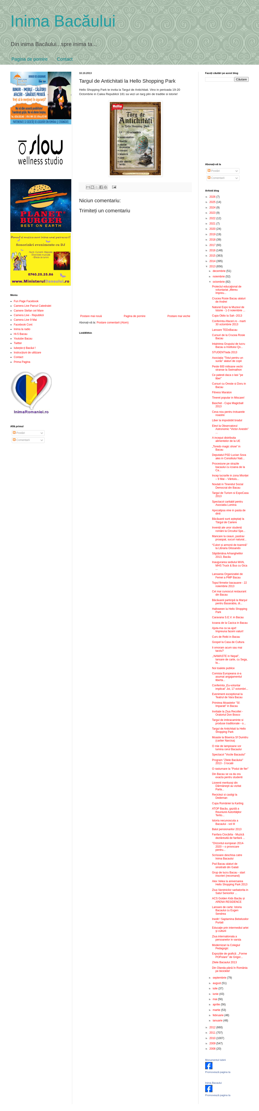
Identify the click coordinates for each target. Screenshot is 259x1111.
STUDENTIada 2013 (224, 352)
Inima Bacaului (213, 1082)
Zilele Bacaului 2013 (224, 962)
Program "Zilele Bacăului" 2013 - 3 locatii (227, 761)
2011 (212, 1032)
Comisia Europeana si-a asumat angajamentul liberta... (227, 677)
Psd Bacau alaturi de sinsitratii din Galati (225, 865)
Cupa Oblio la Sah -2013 (227, 315)
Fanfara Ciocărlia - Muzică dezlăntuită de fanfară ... (228, 836)
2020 (212, 228)
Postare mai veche (179, 316)
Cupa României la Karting (227, 803)
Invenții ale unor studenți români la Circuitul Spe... (228, 529)
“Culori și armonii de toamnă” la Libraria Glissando (229, 546)
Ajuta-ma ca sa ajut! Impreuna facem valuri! (227, 630)
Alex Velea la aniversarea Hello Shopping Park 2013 (229, 883)
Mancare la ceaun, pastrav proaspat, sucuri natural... (229, 538)
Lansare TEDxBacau (224, 329)
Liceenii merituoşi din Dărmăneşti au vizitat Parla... (226, 786)
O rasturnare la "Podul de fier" (230, 768)
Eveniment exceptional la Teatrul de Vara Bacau (227, 695)
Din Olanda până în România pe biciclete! (230, 969)
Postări (19, 433)
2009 (212, 1043)
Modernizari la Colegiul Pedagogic (226, 947)
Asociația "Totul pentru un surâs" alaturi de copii (227, 359)
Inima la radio (22, 329)
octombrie (219, 281)
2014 (212, 261)
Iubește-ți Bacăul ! (25, 348)
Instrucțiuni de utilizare (27, 352)
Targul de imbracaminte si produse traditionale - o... (229, 721)
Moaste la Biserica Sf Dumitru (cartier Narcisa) (230, 739)
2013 (212, 266)
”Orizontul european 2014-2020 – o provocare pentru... (228, 846)
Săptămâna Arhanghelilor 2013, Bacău (227, 555)
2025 (212, 202)
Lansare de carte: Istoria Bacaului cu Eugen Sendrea (227, 910)
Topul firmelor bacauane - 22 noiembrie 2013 (229, 584)
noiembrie (219, 276)
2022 (212, 218)
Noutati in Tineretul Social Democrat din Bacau (227, 486)
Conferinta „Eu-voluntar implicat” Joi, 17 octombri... (230, 687)
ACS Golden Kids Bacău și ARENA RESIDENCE (228, 900)
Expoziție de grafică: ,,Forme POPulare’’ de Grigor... (229, 955)
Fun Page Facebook (26, 301)
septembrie (220, 977)
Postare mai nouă (91, 316)
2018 (212, 239)
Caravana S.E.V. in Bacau (228, 617)
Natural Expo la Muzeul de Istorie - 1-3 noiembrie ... (228, 309)
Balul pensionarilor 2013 (227, 829)
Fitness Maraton (222, 392)
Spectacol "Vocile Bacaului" (228, 754)
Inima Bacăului (63, 21)
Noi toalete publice (223, 668)
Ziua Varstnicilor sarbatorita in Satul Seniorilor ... (230, 891)
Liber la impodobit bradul (227, 420)
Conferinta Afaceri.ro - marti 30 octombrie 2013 (229, 323)
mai (215, 999)
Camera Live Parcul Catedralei (32, 305)
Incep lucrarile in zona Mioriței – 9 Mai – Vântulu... (230, 477)
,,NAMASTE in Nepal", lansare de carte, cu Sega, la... (230, 659)
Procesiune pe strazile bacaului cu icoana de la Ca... (228, 467)
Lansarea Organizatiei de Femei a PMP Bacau (227, 575)
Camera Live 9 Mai (25, 319)
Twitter (18, 343)
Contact (65, 59)
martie (217, 1010)
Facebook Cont (23, 324)
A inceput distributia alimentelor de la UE (226, 439)
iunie (216, 994)
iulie (215, 988)
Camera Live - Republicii (29, 315)
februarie (218, 1015)
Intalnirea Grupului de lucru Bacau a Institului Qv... (228, 345)
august (217, 983)
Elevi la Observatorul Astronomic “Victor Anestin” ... (230, 429)
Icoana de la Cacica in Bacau (230, 622)
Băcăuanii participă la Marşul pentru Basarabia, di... (229, 602)
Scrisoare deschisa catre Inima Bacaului (227, 857)
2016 (212, 250)
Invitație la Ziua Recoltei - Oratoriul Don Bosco (227, 713)
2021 (212, 223)
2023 (212, 212)
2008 (212, 1048)
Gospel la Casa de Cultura (228, 642)
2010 (212, 1038)
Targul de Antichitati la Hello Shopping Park (229, 730)
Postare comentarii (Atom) (113, 322)
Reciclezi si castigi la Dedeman (224, 796)
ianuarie (218, 1020)
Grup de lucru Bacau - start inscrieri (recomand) (228, 874)
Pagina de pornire (29, 59)
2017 (212, 245)
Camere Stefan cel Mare (29, 310)
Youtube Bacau (23, 338)
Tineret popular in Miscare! (228, 397)
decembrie (219, 271)
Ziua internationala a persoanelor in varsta (226, 938)
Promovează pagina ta (217, 1072)
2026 (212, 196)
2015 (212, 255)
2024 (212, 207)
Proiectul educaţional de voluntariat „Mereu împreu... (226, 290)
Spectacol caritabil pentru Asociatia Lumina (227, 503)
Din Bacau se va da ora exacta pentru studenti (227, 775)
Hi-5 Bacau (20, 334)
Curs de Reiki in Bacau (226, 636)
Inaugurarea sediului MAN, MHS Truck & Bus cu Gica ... (229, 565)
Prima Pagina (22, 362)
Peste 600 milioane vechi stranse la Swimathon (227, 368)
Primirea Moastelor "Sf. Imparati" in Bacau (226, 704)
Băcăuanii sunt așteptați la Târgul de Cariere (228, 520)
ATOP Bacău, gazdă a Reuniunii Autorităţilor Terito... (226, 812)
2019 (212, 234)
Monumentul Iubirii (215, 1060)
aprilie (217, 1004)
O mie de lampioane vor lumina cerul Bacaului (227, 747)
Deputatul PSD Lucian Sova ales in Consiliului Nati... (229, 456)
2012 (212, 1027)
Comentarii (21, 440)
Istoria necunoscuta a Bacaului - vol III (225, 822)
